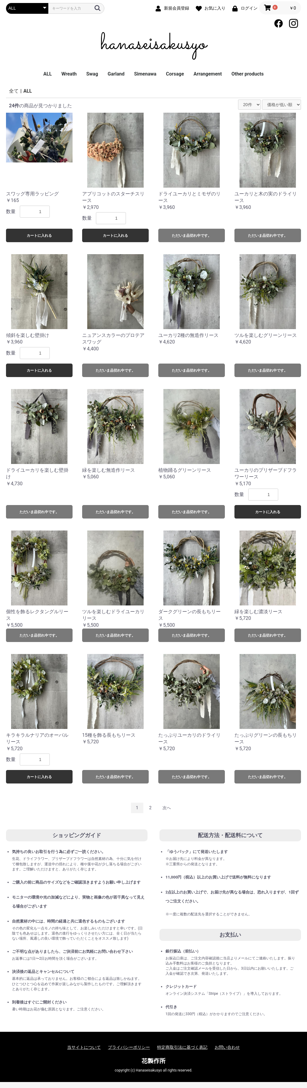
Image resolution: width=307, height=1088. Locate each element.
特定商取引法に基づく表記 (182, 1047)
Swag (92, 74)
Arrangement (208, 74)
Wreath (69, 74)
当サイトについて (84, 1047)
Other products (247, 74)
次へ (166, 807)
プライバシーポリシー (129, 1047)
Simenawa (145, 74)
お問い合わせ (227, 1047)
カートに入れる (39, 235)
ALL (47, 74)
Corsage (175, 74)
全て (14, 91)
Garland (116, 74)
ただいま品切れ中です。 (191, 235)
